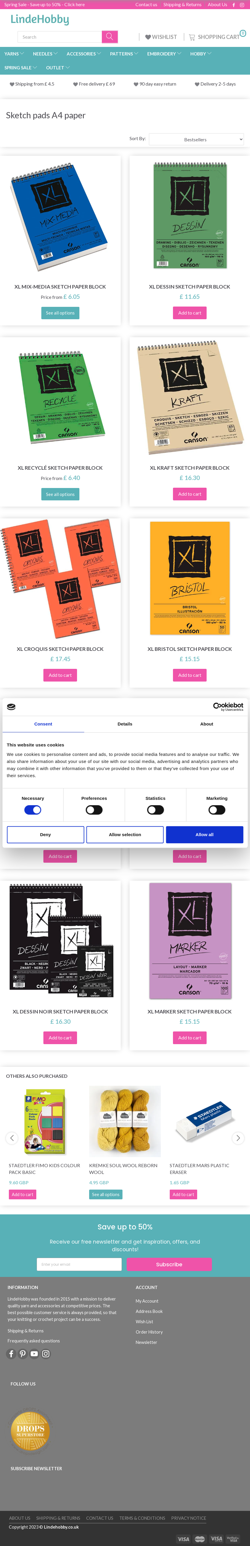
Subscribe (169, 1264)
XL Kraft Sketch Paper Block (190, 468)
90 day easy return (157, 83)
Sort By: (138, 138)
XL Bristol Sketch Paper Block (190, 649)
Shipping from (30, 83)
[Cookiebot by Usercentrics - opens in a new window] (217, 706)
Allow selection (125, 834)
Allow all (205, 834)
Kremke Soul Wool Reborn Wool (123, 1168)
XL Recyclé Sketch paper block (60, 468)
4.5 (50, 83)
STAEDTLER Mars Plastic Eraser (199, 1168)
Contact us (146, 4)
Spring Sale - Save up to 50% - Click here (44, 4)
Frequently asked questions (34, 1340)
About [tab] (206, 723)
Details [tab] (125, 723)
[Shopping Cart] (217, 36)
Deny (45, 834)
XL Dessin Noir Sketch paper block (60, 1011)
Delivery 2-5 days (218, 83)
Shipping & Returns (183, 4)
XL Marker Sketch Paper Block (190, 1011)
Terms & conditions (142, 1518)
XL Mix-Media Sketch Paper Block (60, 287)
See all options (106, 1194)
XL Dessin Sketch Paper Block (189, 287)
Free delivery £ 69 (97, 83)
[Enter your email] (79, 1264)
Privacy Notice (188, 1518)
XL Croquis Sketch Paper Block (60, 649)
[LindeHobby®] (40, 18)
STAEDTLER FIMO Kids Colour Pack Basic (44, 1168)
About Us (217, 4)
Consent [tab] (43, 723)
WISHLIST (161, 37)
